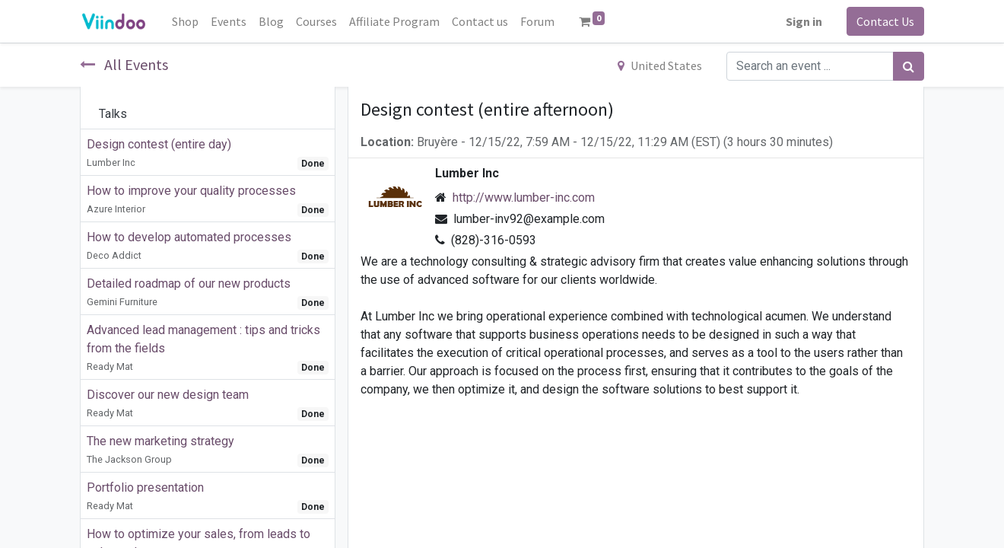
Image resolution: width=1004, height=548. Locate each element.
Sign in (804, 21)
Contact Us (885, 21)
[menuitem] (185, 21)
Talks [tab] (113, 114)
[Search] (908, 66)
